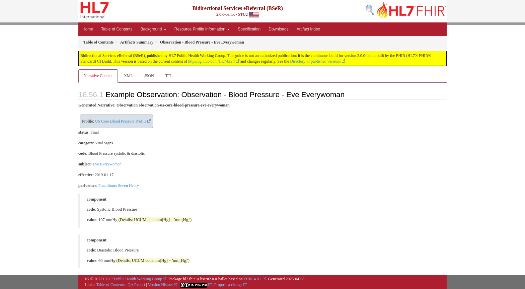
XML (128, 75)
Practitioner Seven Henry (118, 185)
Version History (160, 284)
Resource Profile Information (202, 29)
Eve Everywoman (107, 164)
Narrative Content (98, 75)
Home (87, 29)
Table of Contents (116, 29)
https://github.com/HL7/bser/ (211, 61)
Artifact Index (308, 29)
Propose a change (228, 284)
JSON (149, 75)
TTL (169, 75)
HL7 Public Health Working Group (134, 279)
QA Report (136, 284)
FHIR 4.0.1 (253, 279)
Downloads (278, 29)
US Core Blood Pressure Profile (120, 121)
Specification (249, 29)
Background (153, 29)
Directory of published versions (315, 61)
